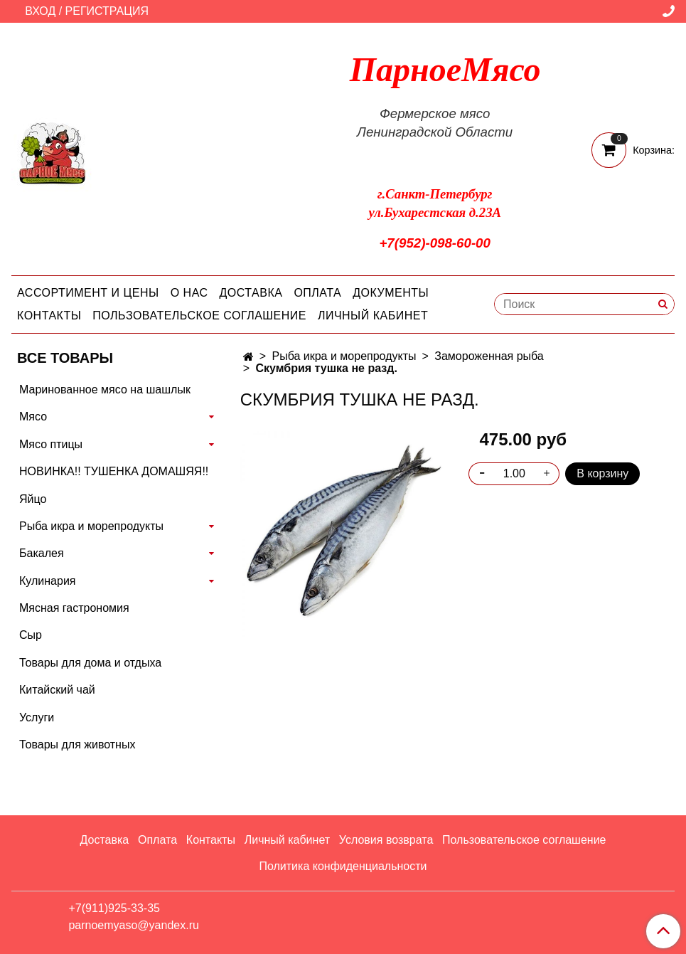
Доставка (251, 293)
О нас (189, 293)
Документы (391, 293)
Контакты (49, 315)
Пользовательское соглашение (199, 315)
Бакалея (41, 553)
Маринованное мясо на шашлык (105, 389)
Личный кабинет (373, 315)
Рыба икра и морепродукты (344, 356)
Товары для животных (77, 744)
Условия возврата (386, 840)
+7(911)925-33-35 (114, 908)
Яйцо (32, 499)
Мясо (33, 416)
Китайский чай (57, 690)
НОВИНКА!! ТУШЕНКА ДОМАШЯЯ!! (113, 471)
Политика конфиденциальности (343, 866)
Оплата (317, 293)
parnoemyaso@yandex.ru (133, 925)
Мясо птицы (50, 444)
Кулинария (47, 581)
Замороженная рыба (488, 356)
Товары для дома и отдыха (90, 663)
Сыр (30, 635)
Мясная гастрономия (74, 608)
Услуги (36, 717)
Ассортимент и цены (88, 293)
